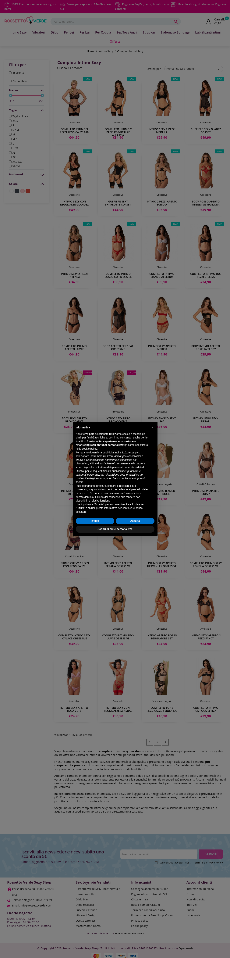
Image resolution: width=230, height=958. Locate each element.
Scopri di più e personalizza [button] (114, 529)
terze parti (134, 452)
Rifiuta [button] (95, 520)
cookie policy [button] (89, 448)
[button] (153, 428)
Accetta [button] (135, 520)
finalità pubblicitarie (114, 471)
